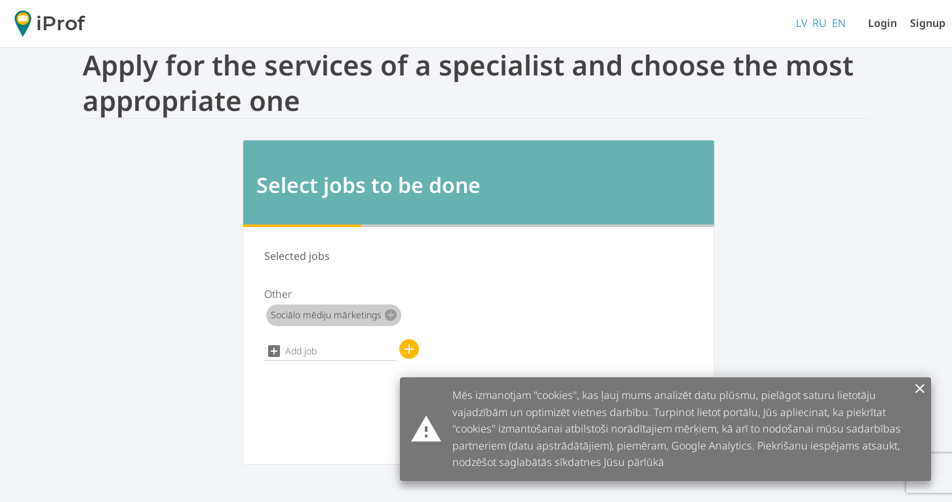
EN (839, 23)
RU (819, 23)
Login (882, 23)
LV (801, 23)
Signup (927, 23)
